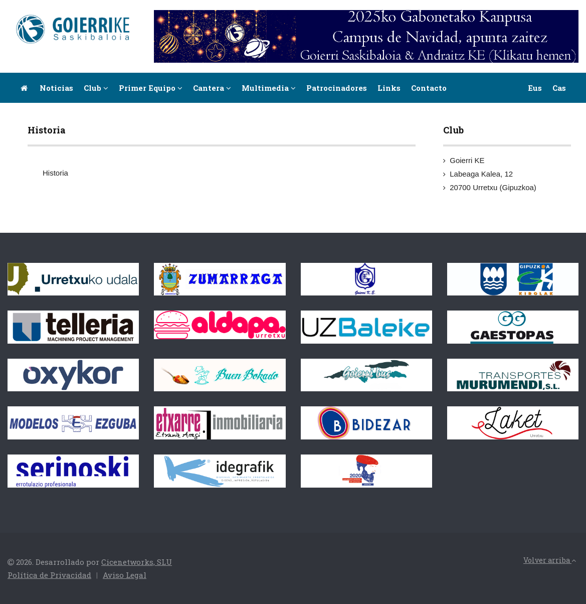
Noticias (56, 88)
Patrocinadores (336, 88)
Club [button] (96, 88)
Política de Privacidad (49, 575)
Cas (559, 88)
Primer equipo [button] (150, 88)
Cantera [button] (212, 88)
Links (389, 88)
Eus (535, 88)
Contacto (429, 88)
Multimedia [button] (269, 88)
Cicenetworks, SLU (136, 562)
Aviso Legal (124, 575)
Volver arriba (549, 560)
